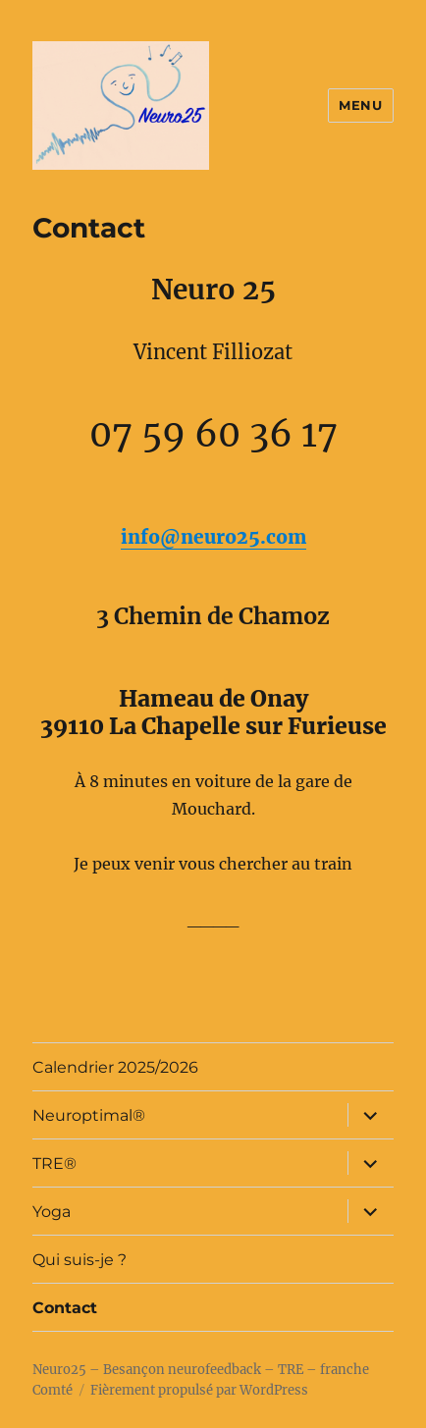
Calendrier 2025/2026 (115, 1067)
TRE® (54, 1163)
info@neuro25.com (213, 537)
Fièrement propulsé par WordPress (199, 1390)
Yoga (51, 1211)
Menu (360, 105)
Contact (64, 1307)
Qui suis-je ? (79, 1259)
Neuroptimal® (88, 1115)
